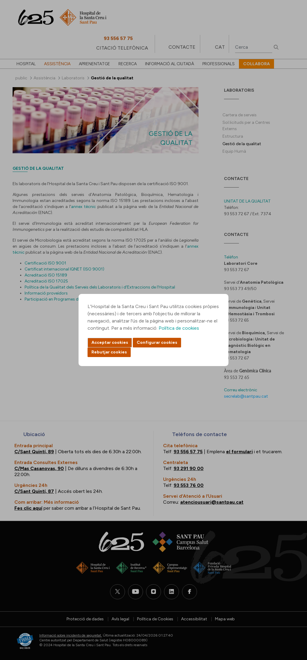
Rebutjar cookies (109, 352)
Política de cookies (179, 328)
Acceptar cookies (109, 342)
